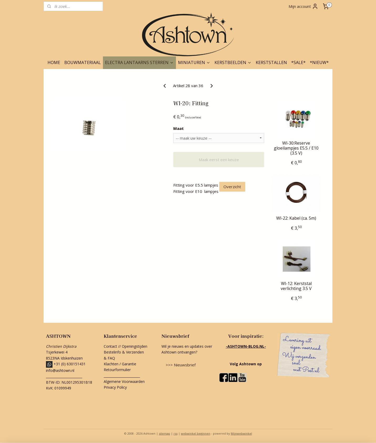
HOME (54, 62)
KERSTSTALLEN (271, 62)
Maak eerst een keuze (219, 159)
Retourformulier (118, 369)
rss (175, 433)
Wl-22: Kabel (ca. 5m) (296, 218)
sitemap (164, 433)
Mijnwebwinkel (241, 433)
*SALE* (298, 62)
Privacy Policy (115, 387)
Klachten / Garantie (120, 363)
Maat (178, 128)
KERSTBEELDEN (233, 62)
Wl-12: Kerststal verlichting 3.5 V (296, 286)
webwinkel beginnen (195, 433)
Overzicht (232, 186)
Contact (110, 346)
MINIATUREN (194, 62)
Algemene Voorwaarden (124, 381)
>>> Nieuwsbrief (181, 364)
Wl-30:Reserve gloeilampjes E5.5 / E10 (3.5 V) (296, 148)
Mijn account (303, 6)
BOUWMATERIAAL (82, 62)
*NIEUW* (319, 62)
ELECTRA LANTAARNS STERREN (139, 62)
